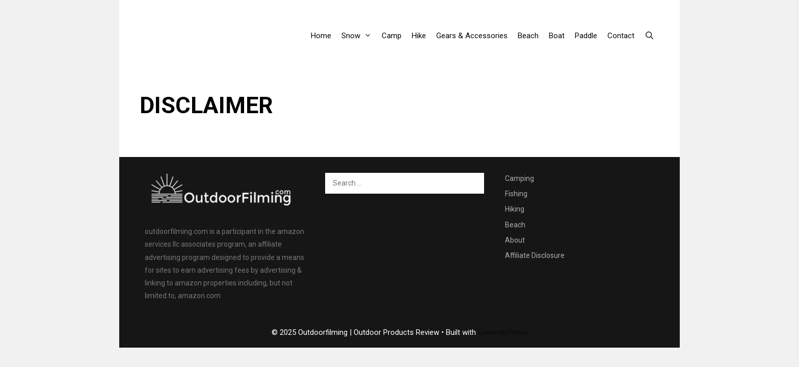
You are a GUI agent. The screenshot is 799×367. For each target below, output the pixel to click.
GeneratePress (503, 332)
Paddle (586, 35)
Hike (419, 35)
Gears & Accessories (472, 35)
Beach (528, 35)
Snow (359, 35)
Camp (392, 35)
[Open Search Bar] (649, 35)
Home (321, 35)
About (515, 240)
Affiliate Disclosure (535, 255)
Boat (557, 35)
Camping (519, 178)
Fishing (516, 194)
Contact (620, 35)
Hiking (514, 209)
